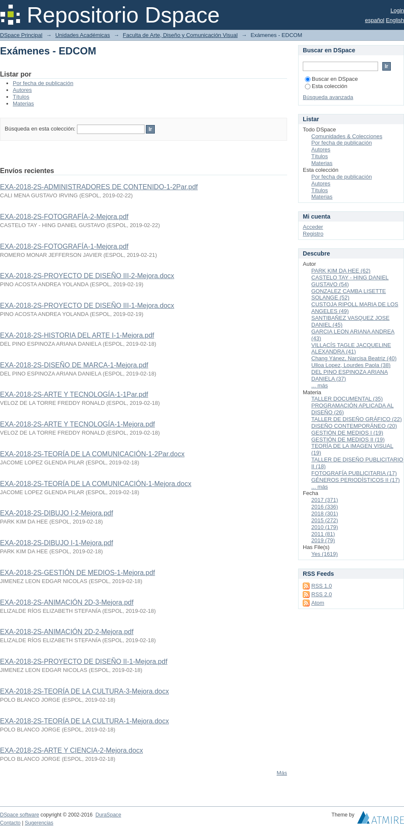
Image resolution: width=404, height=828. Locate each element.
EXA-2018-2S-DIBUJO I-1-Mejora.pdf (56, 542)
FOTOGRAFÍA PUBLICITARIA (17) (354, 473)
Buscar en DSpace (331, 79)
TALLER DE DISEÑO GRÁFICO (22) (356, 419)
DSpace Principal (21, 35)
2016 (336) (324, 507)
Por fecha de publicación (43, 83)
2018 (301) (324, 513)
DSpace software (19, 815)
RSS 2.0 (321, 594)
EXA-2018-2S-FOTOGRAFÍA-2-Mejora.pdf (64, 216)
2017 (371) (324, 500)
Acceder (313, 227)
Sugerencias (39, 823)
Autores (22, 90)
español (374, 20)
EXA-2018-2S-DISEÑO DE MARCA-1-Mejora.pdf (74, 365)
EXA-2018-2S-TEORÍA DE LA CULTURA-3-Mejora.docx (84, 691)
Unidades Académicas (82, 35)
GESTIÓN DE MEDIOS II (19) (348, 439)
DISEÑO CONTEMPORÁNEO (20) (354, 426)
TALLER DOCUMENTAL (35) (347, 399)
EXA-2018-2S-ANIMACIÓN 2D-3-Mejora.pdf (67, 602)
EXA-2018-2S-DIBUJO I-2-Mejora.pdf (56, 513)
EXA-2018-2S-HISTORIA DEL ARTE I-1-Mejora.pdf (77, 335)
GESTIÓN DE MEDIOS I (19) (347, 433)
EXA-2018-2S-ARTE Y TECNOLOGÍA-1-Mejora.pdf (77, 424)
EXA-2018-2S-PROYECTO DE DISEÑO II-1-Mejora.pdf (84, 661)
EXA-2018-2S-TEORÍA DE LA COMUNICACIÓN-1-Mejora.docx (95, 483)
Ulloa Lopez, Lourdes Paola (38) (350, 365)
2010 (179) (324, 527)
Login (397, 10)
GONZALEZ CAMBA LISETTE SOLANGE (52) (348, 294)
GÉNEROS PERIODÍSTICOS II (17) (355, 480)
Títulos (21, 97)
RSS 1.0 (321, 586)
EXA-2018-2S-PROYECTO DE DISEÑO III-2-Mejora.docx (87, 275)
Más (281, 773)
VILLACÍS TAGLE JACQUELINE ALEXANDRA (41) (351, 348)
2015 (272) (324, 520)
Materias (23, 103)
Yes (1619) (324, 554)
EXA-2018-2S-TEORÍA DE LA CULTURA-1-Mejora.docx (84, 721)
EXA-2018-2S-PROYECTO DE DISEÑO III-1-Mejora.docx (87, 305)
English (395, 20)
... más (319, 385)
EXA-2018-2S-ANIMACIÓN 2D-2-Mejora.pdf (67, 631)
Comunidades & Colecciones (346, 136)
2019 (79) (323, 540)
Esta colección (326, 86)
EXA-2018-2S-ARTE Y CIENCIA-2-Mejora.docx (71, 750)
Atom (317, 603)
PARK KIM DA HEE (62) (340, 270)
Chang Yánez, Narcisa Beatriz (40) (354, 358)
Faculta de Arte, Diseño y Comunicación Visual (180, 35)
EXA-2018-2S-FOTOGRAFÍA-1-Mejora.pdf (64, 246)
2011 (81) (323, 534)
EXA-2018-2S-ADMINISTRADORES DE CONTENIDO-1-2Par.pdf (99, 187)
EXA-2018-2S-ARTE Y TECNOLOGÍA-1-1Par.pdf (74, 394)
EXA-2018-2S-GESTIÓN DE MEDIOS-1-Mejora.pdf (77, 572)
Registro (313, 233)
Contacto (10, 823)
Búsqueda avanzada (328, 97)
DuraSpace (108, 815)
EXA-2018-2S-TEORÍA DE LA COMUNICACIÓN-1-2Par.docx (92, 454)
